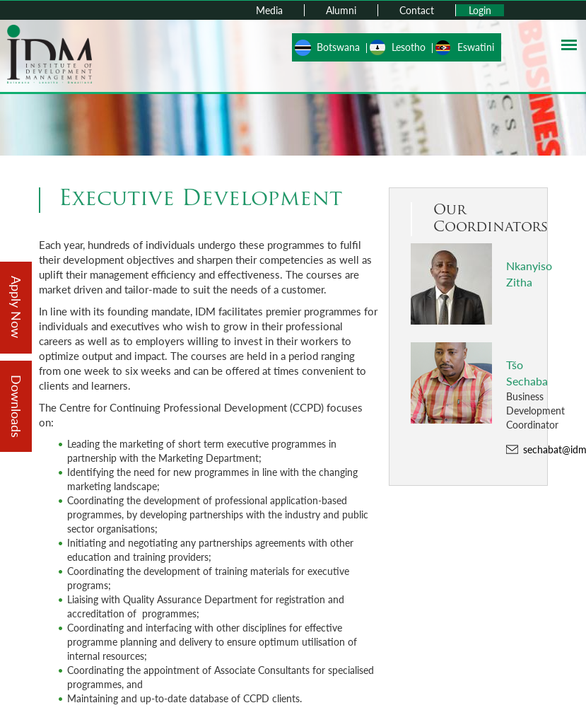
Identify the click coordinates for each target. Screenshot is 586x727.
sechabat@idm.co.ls (531, 449)
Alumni (341, 10)
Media (269, 10)
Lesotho (409, 47)
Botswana (338, 47)
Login (480, 10)
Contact (416, 10)
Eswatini (475, 47)
